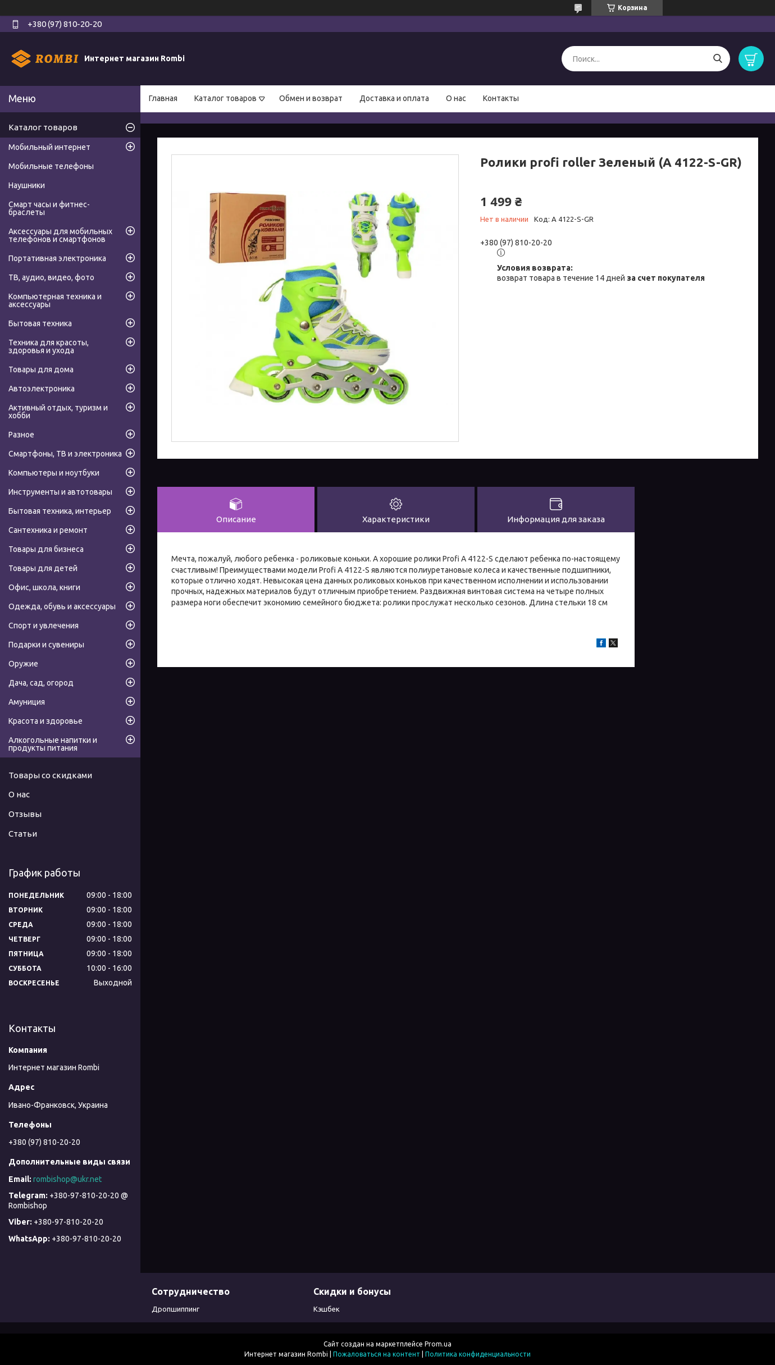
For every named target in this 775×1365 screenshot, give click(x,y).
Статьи (22, 833)
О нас (456, 98)
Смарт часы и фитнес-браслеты (49, 208)
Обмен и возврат (311, 98)
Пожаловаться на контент (376, 1354)
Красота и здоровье (45, 720)
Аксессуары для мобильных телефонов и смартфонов (60, 235)
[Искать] (717, 58)
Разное (21, 434)
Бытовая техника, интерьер (59, 510)
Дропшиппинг (175, 1309)
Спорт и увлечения (43, 625)
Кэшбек (326, 1309)
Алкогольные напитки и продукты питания (52, 744)
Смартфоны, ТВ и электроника (65, 453)
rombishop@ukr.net (67, 1179)
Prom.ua (438, 1344)
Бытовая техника (40, 323)
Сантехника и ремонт (48, 530)
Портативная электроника (57, 258)
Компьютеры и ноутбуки (53, 472)
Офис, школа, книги (44, 587)
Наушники (26, 185)
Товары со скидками (50, 775)
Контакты (501, 98)
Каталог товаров (225, 98)
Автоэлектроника (41, 388)
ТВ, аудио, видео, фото (51, 277)
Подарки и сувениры (46, 644)
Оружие (23, 663)
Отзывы (25, 814)
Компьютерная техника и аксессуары (55, 300)
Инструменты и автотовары (60, 491)
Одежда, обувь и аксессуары (62, 606)
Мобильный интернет (49, 147)
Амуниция (26, 701)
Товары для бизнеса (46, 549)
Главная (163, 98)
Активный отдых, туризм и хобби (58, 411)
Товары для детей (43, 568)
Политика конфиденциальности (478, 1354)
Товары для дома (41, 369)
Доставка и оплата (394, 98)
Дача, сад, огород (41, 682)
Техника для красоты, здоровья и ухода (48, 346)
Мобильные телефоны (51, 166)
